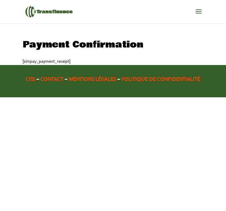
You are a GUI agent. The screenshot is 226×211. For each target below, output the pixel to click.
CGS (30, 79)
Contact (51, 79)
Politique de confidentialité (160, 79)
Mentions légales (92, 79)
